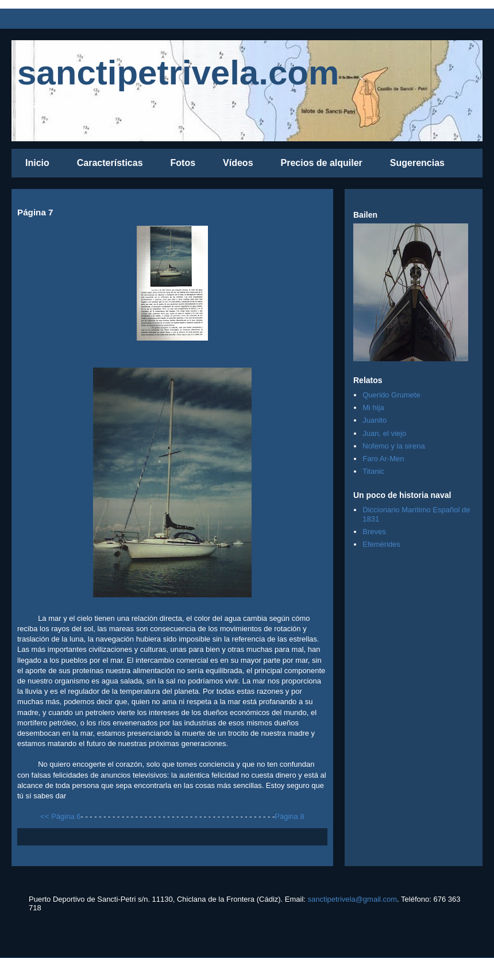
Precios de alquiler (321, 163)
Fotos (183, 163)
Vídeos (238, 163)
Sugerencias (417, 163)
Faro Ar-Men (383, 458)
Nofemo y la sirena (393, 446)
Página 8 (289, 816)
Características (110, 163)
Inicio (37, 163)
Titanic (373, 471)
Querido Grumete (391, 395)
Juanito (374, 420)
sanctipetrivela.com (178, 72)
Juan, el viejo (384, 433)
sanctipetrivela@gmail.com (352, 899)
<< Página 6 (60, 816)
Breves (373, 531)
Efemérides (381, 544)
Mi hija (373, 407)
